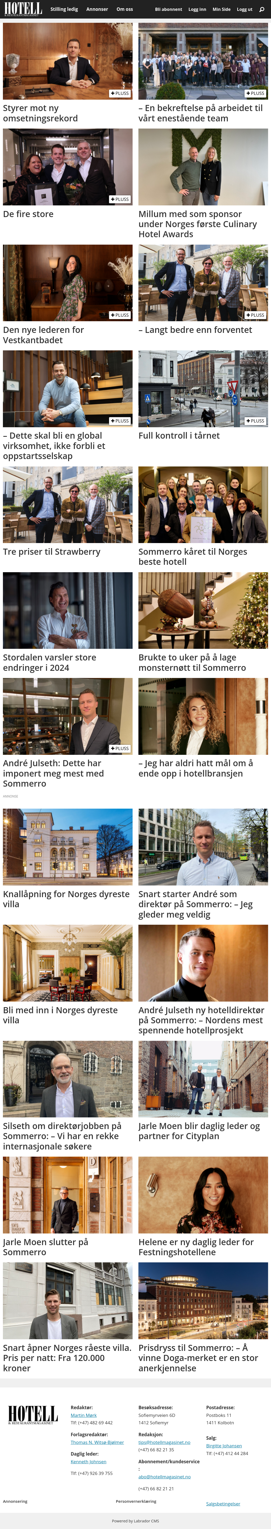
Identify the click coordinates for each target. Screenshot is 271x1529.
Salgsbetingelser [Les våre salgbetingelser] (223, 1504)
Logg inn (197, 9)
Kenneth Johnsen (88, 1462)
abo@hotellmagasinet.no (164, 1477)
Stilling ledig (64, 9)
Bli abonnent (168, 9)
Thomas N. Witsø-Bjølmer (97, 1442)
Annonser (97, 9)
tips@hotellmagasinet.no (164, 1442)
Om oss (124, 9)
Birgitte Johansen (224, 1446)
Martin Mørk (84, 1415)
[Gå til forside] (23, 9)
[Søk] (261, 9)
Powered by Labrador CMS (135, 1520)
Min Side (222, 9)
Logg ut (244, 9)
